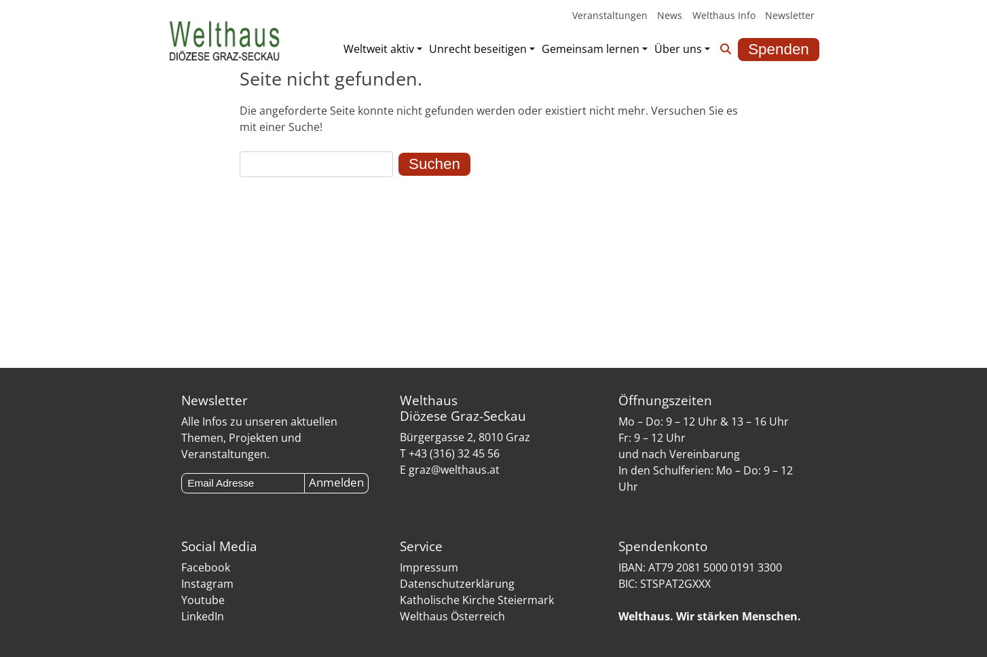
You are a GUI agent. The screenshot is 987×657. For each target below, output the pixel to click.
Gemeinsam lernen (590, 48)
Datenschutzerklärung (457, 583)
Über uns (678, 48)
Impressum (429, 567)
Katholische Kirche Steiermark (477, 600)
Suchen (434, 163)
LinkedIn (202, 616)
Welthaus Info (723, 15)
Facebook (205, 567)
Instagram (207, 583)
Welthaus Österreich (452, 616)
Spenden (778, 49)
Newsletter (790, 15)
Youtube (203, 600)
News (669, 15)
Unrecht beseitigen (478, 48)
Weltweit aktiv (378, 48)
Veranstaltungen (610, 15)
